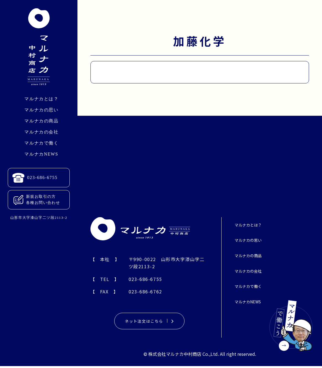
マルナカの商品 (41, 121)
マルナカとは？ (41, 98)
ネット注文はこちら (149, 322)
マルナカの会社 (41, 132)
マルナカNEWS (41, 154)
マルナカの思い (41, 109)
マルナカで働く (41, 143)
